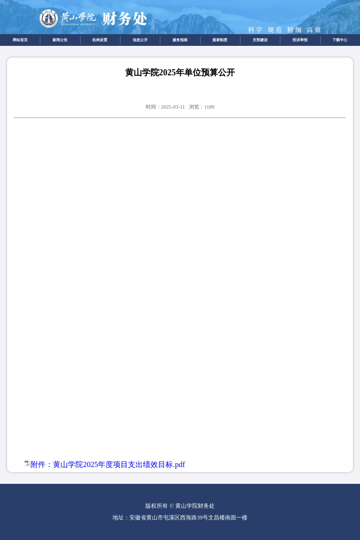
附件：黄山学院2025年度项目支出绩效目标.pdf (107, 464)
